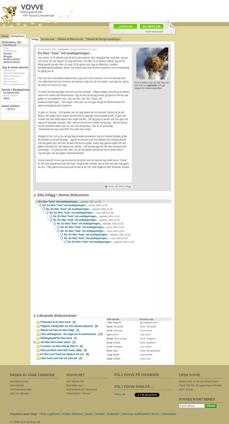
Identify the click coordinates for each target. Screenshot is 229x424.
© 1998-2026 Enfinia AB (25, 422)
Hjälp (6, 98)
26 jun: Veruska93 (148, 326)
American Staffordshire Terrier (140, 414)
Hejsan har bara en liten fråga (59, 330)
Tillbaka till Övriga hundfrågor (103, 39)
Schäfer (100, 414)
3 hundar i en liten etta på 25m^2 (61, 346)
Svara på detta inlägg (119, 186)
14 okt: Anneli (146, 331)
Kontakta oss (74, 385)
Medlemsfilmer (11, 62)
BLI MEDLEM (151, 26)
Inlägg (35, 39)
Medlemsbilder (11, 59)
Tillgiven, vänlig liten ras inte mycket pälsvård (69, 326)
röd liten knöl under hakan (58, 342)
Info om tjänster (20, 393)
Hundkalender (11, 92)
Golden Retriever (72, 414)
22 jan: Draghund (147, 343)
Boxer (89, 414)
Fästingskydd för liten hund (58, 338)
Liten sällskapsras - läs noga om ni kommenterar (71, 334)
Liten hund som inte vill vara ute (61, 358)
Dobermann (168, 414)
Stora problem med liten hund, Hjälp (63, 350)
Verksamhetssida (21, 389)
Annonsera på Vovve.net (81, 389)
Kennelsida (17, 385)
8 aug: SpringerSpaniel (150, 351)
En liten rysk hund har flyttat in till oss (64, 354)
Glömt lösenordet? (154, 31)
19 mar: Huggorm (147, 339)
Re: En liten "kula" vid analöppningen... (74, 205)
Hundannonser (19, 381)
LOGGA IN (125, 26)
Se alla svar (47, 39)
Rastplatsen (18, 36)
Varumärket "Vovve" (78, 393)
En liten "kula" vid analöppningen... (70, 201)
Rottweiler (113, 414)
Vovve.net (120, 394)
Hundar (7, 53)
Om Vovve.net (75, 381)
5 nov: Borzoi (145, 347)
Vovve (4, 36)
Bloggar (7, 56)
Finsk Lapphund (50, 414)
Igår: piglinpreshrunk (149, 322)
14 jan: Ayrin (145, 359)
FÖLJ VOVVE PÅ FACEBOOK (137, 375)
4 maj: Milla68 (146, 355)
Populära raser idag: (23, 414)
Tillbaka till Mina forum (70, 39)
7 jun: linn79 (145, 335)
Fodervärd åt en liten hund (58, 322)
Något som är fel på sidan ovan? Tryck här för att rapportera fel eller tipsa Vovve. (200, 385)
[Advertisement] (69, 280)
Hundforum (9, 45)
